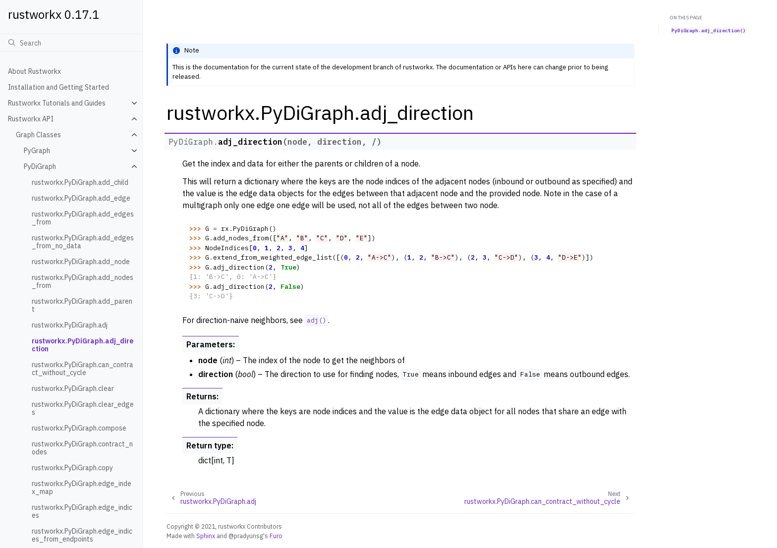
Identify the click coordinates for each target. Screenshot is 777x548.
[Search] (71, 43)
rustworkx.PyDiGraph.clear (73, 388)
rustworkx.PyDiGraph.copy (72, 467)
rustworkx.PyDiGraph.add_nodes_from (82, 281)
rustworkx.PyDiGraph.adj (70, 325)
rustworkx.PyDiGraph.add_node (81, 261)
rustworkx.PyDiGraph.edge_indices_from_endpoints (82, 535)
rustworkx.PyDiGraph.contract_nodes (82, 447)
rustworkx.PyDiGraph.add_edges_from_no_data (83, 241)
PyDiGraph (40, 166)
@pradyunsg (245, 536)
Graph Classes (38, 134)
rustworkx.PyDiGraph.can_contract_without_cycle (82, 368)
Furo (276, 536)
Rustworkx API (31, 118)
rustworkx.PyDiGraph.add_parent (82, 305)
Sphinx (205, 536)
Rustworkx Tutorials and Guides (57, 103)
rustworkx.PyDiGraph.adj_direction (82, 344)
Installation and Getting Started (58, 87)
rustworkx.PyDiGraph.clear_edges (83, 408)
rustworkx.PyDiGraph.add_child (80, 182)
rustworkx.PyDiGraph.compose (79, 428)
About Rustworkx (34, 71)
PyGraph (37, 150)
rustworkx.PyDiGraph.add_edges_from (83, 218)
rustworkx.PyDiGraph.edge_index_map (81, 487)
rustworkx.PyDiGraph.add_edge (81, 198)
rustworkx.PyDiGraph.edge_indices (82, 511)
